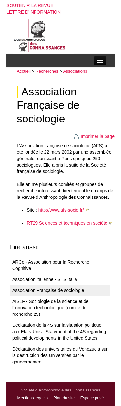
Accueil (24, 71)
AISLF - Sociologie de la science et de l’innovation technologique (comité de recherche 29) (50, 308)
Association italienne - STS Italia (44, 279)
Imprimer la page (94, 136)
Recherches (46, 71)
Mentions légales (32, 398)
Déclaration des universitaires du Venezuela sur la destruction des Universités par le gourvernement (60, 355)
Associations (75, 71)
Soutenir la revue (30, 5)
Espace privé (92, 398)
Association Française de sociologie (48, 105)
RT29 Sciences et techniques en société (67, 223)
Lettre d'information (33, 12)
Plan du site (64, 398)
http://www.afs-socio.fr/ (61, 210)
